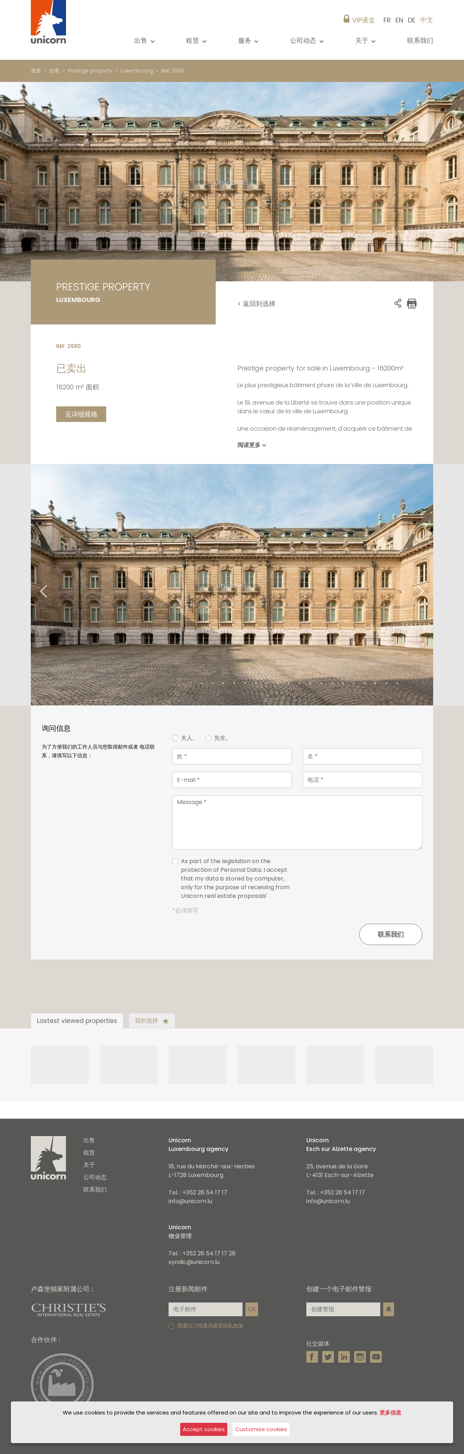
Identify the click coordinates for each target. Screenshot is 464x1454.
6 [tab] (245, 683)
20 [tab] (397, 683)
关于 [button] (362, 40)
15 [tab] (343, 683)
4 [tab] (223, 683)
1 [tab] (190, 683)
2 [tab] (201, 683)
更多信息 (390, 1412)
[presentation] (367, 881)
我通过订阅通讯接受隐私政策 (210, 1325)
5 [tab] (234, 683)
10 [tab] (288, 683)
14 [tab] (332, 683)
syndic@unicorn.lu (194, 1262)
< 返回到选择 (256, 303)
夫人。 (189, 738)
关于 (89, 1165)
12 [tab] (310, 683)
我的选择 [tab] (152, 1020)
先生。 (223, 738)
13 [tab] (321, 683)
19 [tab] (386, 683)
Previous (34, 585)
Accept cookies (204, 1429)
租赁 (89, 1152)
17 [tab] (364, 683)
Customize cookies (261, 1429)
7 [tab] (256, 683)
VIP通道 (363, 20)
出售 (54, 70)
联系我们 (420, 40)
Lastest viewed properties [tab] (77, 1020)
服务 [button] (245, 40)
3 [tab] (212, 683)
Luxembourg (137, 70)
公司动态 (95, 1177)
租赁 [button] (193, 40)
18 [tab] (375, 683)
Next (429, 585)
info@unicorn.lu (190, 1201)
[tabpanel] (232, 584)
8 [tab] (266, 683)
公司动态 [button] (304, 40)
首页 (36, 70)
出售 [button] (141, 40)
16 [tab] (353, 683)
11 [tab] (299, 683)
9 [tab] (277, 683)
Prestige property (90, 70)
